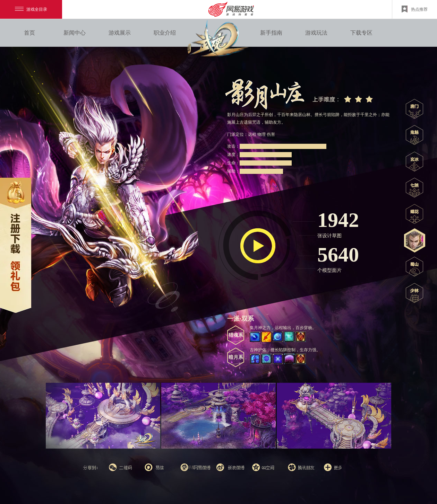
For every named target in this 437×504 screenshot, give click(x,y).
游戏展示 (120, 33)
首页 (29, 33)
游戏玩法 (316, 33)
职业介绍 (165, 33)
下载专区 (361, 33)
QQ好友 (188, 467)
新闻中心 (74, 33)
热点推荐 (415, 9)
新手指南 (271, 33)
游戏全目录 (31, 9)
